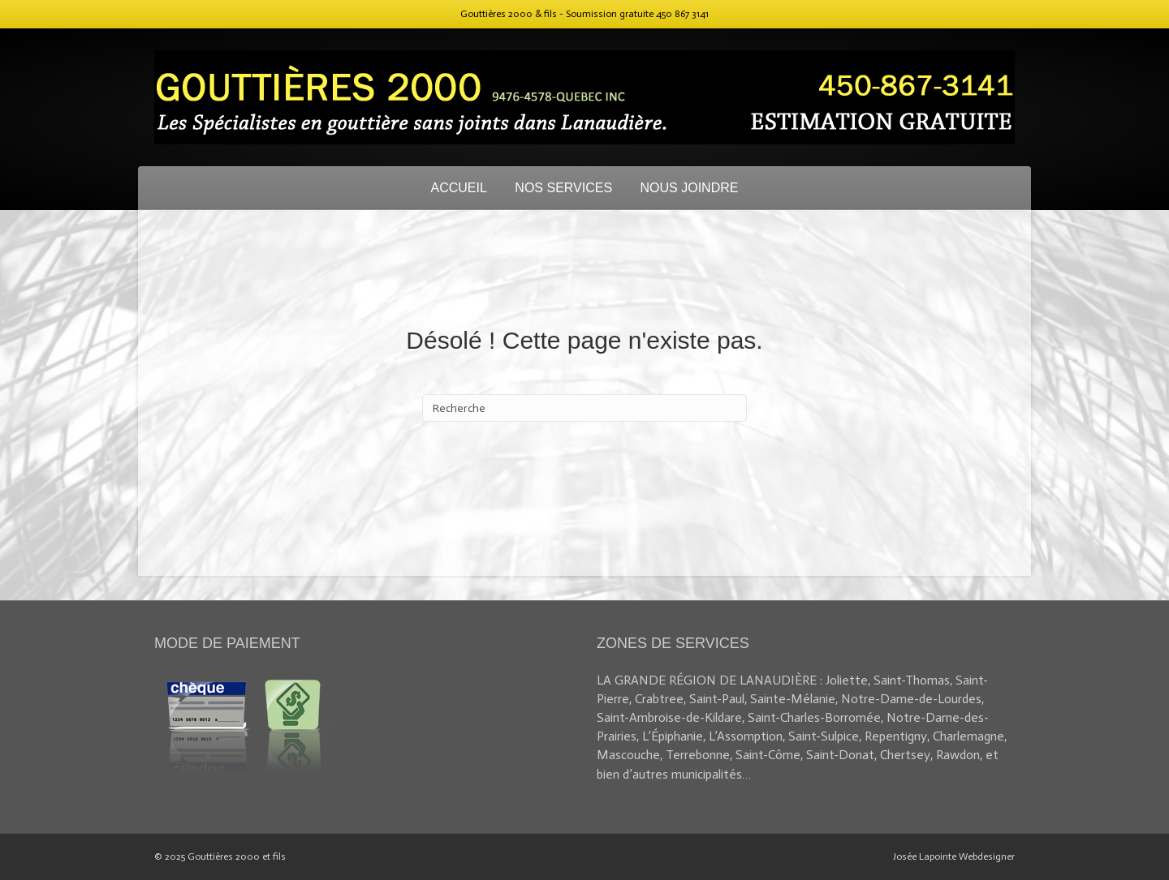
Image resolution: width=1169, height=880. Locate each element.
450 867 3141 (682, 13)
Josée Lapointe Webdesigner (954, 856)
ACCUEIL (459, 188)
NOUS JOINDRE (690, 188)
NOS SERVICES (563, 188)
